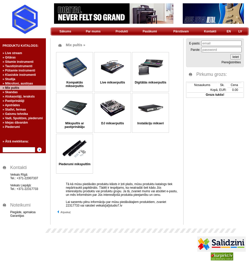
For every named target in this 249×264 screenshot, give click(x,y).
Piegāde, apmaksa (22, 212)
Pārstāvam (181, 31)
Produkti (121, 31)
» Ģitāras (9, 57)
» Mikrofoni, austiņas (18, 83)
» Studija (9, 79)
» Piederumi (11, 127)
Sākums (65, 31)
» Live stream (12, 53)
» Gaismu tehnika (15, 114)
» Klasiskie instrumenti (19, 75)
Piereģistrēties (231, 62)
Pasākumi (150, 31)
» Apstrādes (11, 105)
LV (240, 31)
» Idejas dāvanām (15, 122)
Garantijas (17, 216)
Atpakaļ (63, 212)
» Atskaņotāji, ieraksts (19, 96)
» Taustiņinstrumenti (17, 66)
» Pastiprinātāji (13, 101)
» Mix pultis (11, 88)
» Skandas (10, 92)
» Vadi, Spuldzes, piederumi (23, 118)
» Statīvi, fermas (14, 109)
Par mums (93, 31)
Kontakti (210, 31)
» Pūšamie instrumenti (19, 70)
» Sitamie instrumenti (18, 62)
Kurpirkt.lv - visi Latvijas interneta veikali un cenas (222, 256)
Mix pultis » (75, 45)
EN (229, 31)
